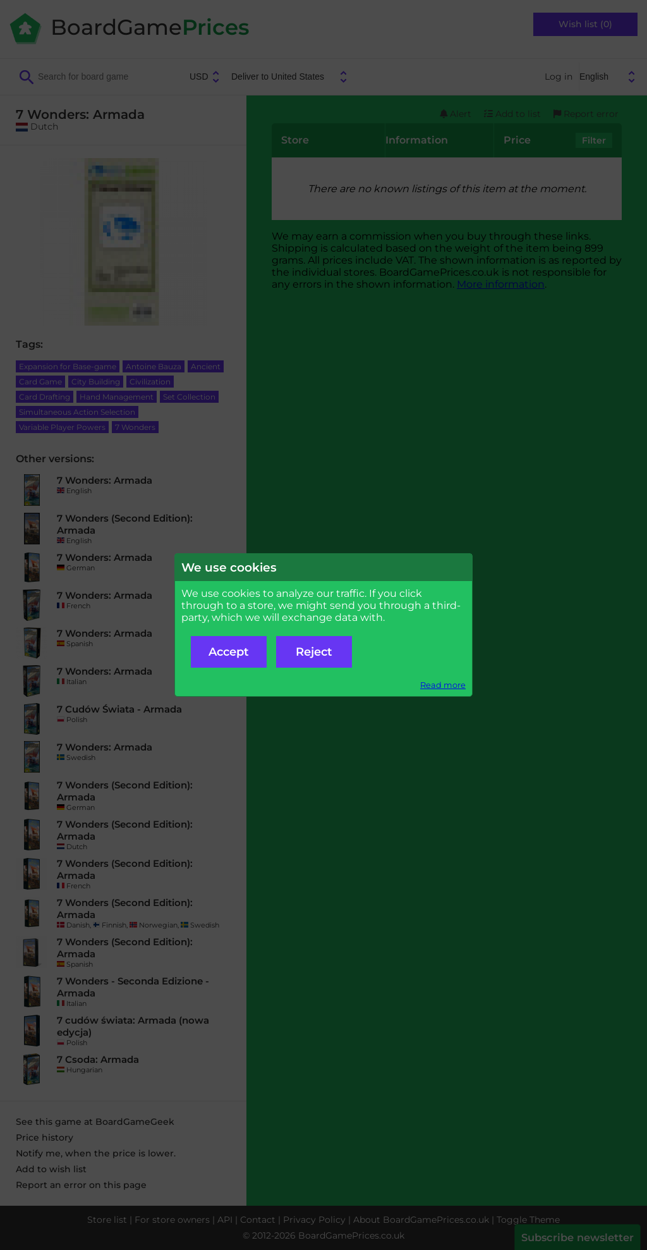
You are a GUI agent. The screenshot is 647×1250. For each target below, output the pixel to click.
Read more (443, 685)
